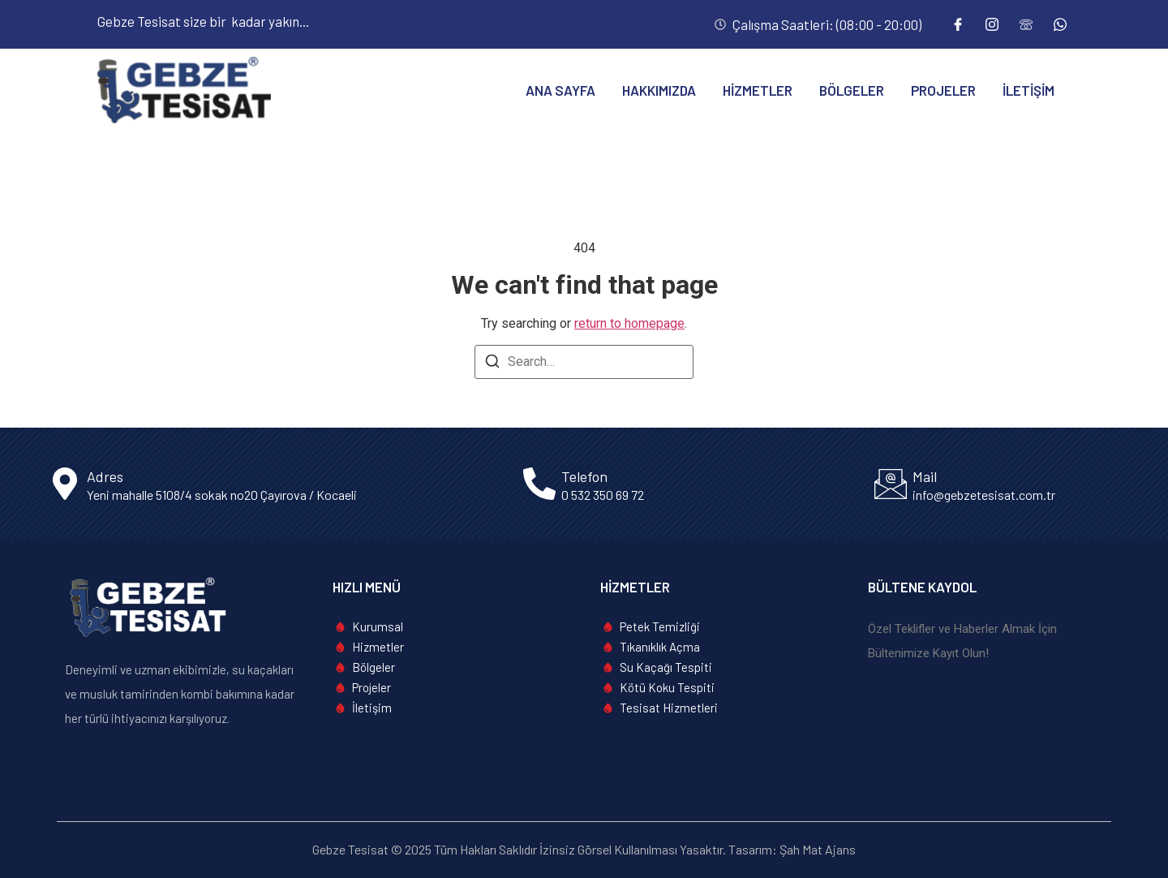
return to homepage (629, 323)
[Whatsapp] (1060, 24)
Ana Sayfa (560, 90)
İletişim (1028, 90)
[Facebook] (958, 24)
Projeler (943, 90)
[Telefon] (1026, 24)
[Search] (492, 363)
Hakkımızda (659, 90)
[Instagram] (992, 24)
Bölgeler (851, 90)
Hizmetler (757, 90)
